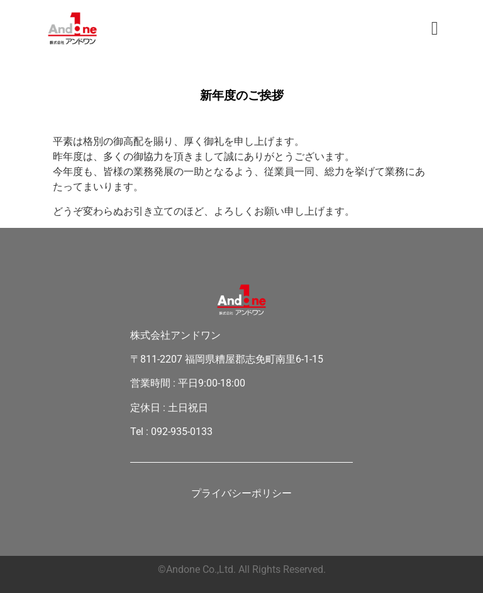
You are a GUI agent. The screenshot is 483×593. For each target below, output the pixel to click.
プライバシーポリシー (241, 494)
